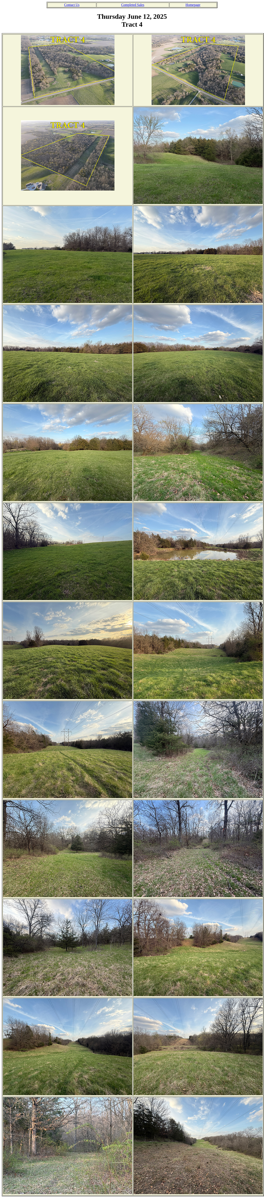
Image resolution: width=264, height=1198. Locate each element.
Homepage (193, 5)
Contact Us (71, 5)
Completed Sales (132, 5)
